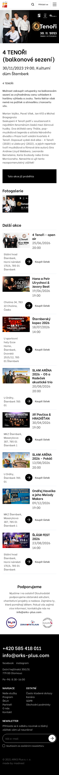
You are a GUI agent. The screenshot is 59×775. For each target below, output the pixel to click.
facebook (8, 663)
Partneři (7, 704)
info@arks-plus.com (26, 654)
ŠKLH (6, 700)
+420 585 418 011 (22, 647)
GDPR (29, 700)
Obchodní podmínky (38, 704)
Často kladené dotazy (39, 693)
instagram (22, 663)
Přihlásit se (43, 4)
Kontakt (7, 712)
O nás (6, 708)
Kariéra (30, 697)
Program (8, 697)
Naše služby (10, 693)
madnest (19, 763)
